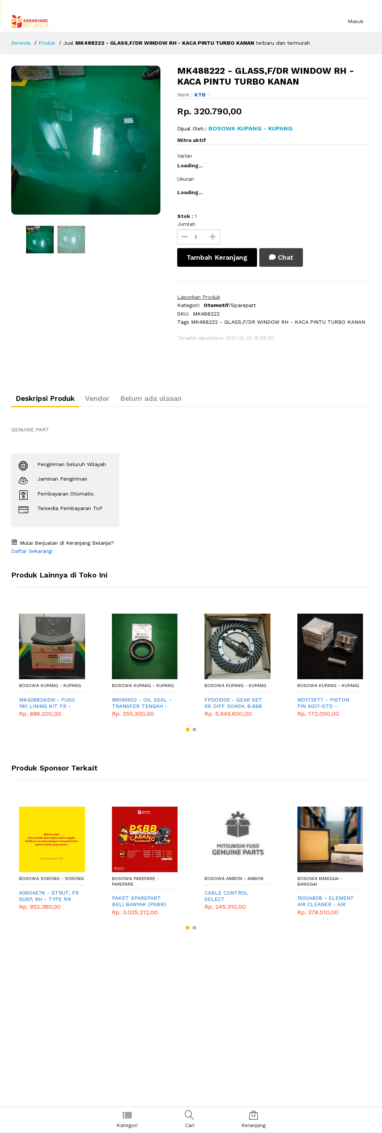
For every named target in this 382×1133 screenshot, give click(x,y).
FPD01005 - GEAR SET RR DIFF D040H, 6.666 (233, 706)
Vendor (109, 400)
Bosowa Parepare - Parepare (135, 884)
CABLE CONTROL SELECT (226, 899)
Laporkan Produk (198, 297)
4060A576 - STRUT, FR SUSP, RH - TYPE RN (49, 899)
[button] (188, 732)
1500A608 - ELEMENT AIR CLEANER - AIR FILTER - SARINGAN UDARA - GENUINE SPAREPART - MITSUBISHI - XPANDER (327, 904)
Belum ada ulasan (171, 400)
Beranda (21, 43)
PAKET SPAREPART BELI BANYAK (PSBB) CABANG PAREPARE (139, 904)
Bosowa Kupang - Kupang (50, 688)
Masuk (355, 21)
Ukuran (185, 179)
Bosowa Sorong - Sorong (51, 881)
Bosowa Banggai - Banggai (319, 884)
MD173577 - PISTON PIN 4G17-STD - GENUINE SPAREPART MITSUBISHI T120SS (324, 706)
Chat (287, 257)
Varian (184, 156)
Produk (48, 43)
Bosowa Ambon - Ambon (233, 881)
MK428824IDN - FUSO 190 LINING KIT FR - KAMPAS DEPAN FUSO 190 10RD (47, 706)
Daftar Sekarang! (32, 554)
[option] (88, 140)
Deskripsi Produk (49, 400)
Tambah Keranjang (218, 257)
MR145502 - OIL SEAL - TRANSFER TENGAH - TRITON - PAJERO (142, 706)
